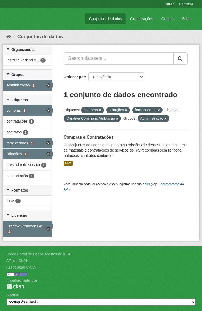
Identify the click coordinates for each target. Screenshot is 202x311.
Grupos (167, 19)
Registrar (186, 4)
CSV (68, 163)
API (147, 184)
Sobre (187, 19)
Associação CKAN (21, 267)
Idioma (12, 294)
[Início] (8, 36)
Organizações (141, 19)
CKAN (15, 286)
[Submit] (180, 58)
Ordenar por (74, 77)
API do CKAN (17, 261)
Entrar (169, 4)
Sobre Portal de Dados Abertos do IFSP (38, 254)
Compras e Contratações (88, 137)
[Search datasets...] (119, 58)
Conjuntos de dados (105, 19)
